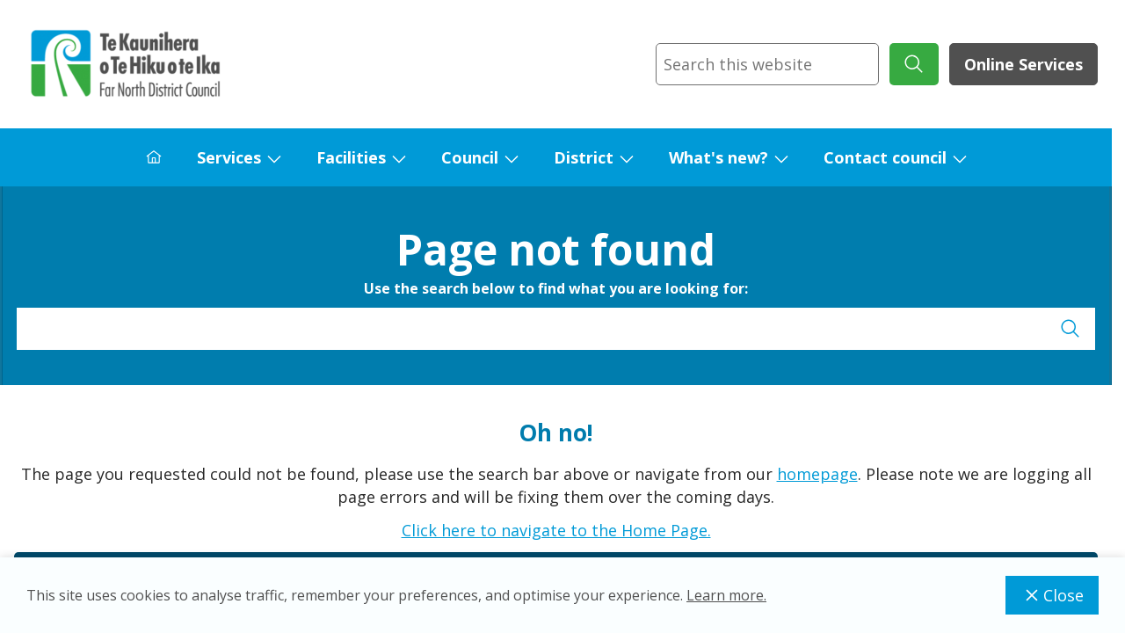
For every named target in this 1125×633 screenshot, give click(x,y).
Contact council (885, 157)
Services (229, 157)
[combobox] (767, 64)
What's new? (718, 157)
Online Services (1023, 64)
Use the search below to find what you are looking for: (556, 288)
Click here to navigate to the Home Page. (556, 530)
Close (1052, 595)
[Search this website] (767, 64)
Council (469, 157)
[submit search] (914, 64)
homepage (817, 473)
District (583, 157)
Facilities (351, 157)
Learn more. (726, 595)
